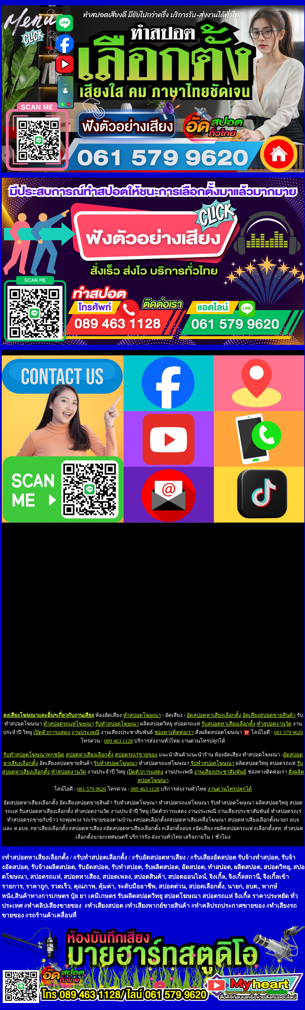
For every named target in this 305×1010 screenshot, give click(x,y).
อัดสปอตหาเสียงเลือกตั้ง (214, 715)
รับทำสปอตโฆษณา (117, 724)
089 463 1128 (118, 741)
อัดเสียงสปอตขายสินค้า (269, 715)
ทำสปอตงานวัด (274, 724)
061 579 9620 (288, 732)
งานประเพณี (85, 732)
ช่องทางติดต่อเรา (174, 732)
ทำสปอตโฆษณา (142, 715)
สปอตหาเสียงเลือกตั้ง (90, 755)
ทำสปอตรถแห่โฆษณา (68, 724)
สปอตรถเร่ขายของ (136, 755)
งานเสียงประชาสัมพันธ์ (220, 772)
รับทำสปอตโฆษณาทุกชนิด (33, 755)
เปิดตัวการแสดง (51, 732)
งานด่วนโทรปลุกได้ (230, 789)
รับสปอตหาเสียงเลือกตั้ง (228, 724)
